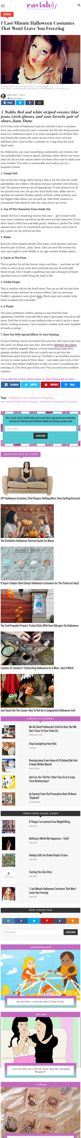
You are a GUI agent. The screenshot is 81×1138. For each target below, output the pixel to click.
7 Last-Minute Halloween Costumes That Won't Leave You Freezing (52, 891)
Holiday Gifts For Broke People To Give (48, 855)
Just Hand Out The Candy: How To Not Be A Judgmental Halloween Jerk (38, 710)
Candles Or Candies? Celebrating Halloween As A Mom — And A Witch (37, 668)
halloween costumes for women (58, 401)
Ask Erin (40, 1014)
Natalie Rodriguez (34, 802)
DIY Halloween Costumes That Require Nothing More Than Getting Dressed (40, 498)
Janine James (12, 94)
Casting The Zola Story (40, 872)
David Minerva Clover (36, 735)
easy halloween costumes (38, 397)
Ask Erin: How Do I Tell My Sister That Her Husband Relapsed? (40, 1070)
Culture (7, 14)
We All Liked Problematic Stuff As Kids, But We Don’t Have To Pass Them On (52, 729)
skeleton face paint (65, 345)
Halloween (15, 397)
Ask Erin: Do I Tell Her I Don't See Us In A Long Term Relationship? (52, 779)
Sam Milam (32, 748)
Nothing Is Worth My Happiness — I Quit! (49, 838)
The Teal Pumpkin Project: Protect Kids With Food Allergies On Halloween (39, 625)
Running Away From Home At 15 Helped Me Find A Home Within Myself (53, 762)
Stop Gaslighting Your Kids (43, 744)
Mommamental (40, 947)
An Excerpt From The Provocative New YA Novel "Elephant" (52, 796)
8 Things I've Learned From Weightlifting (49, 822)
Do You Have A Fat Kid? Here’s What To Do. (40, 1001)
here (39, 296)
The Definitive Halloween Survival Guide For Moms (27, 541)
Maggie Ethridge (34, 768)
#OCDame (40, 1084)
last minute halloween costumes (19, 401)
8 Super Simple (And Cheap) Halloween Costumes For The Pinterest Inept (40, 583)
